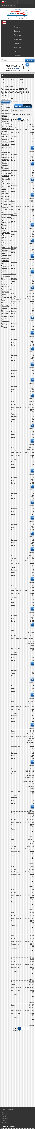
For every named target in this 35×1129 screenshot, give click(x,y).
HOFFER (31, 982)
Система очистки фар (5, 260)
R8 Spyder (6, 83)
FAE (33, 585)
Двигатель (6, 107)
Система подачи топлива (5, 121)
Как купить (5, 1115)
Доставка (5, 1118)
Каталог (12, 79)
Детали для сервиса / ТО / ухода (6, 233)
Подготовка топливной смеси (7, 128)
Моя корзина (13, 65)
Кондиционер (7, 225)
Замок (4, 300)
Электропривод (8, 327)
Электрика (6, 204)
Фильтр (5, 110)
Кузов (4, 104)
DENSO (31, 447)
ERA (32, 866)
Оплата (4, 1116)
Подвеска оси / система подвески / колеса (6, 191)
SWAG (32, 731)
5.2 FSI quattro (19, 83)
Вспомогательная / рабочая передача (9, 318)
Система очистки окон (5, 268)
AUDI (21, 79)
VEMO (32, 768)
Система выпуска (8, 86)
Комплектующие (9, 303)
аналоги (31, 151)
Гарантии (5, 1113)
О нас (3, 1120)
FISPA (32, 913)
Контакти (5, 1122)
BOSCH (31, 124)
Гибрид (5, 324)
